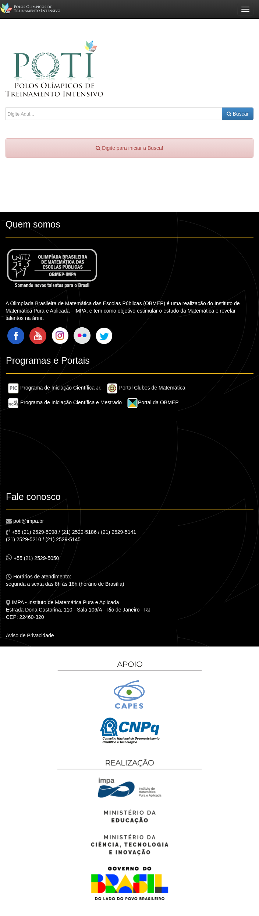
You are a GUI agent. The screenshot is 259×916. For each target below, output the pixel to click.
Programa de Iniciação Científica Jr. (55, 388)
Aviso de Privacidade (30, 635)
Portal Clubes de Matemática (146, 388)
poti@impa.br (28, 521)
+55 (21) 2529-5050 (32, 557)
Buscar (238, 114)
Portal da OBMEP (153, 402)
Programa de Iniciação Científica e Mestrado (65, 402)
